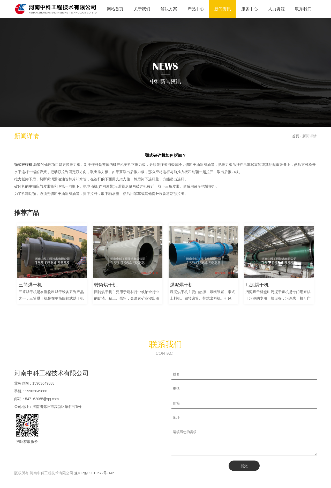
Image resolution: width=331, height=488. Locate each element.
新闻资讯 (222, 9)
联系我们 (303, 9)
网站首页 (115, 9)
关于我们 (142, 9)
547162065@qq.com (42, 399)
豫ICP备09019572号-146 (94, 478)
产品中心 (195, 9)
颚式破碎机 (23, 164)
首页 (295, 136)
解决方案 (169, 9)
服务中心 (249, 9)
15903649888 (43, 383)
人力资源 (276, 9)
